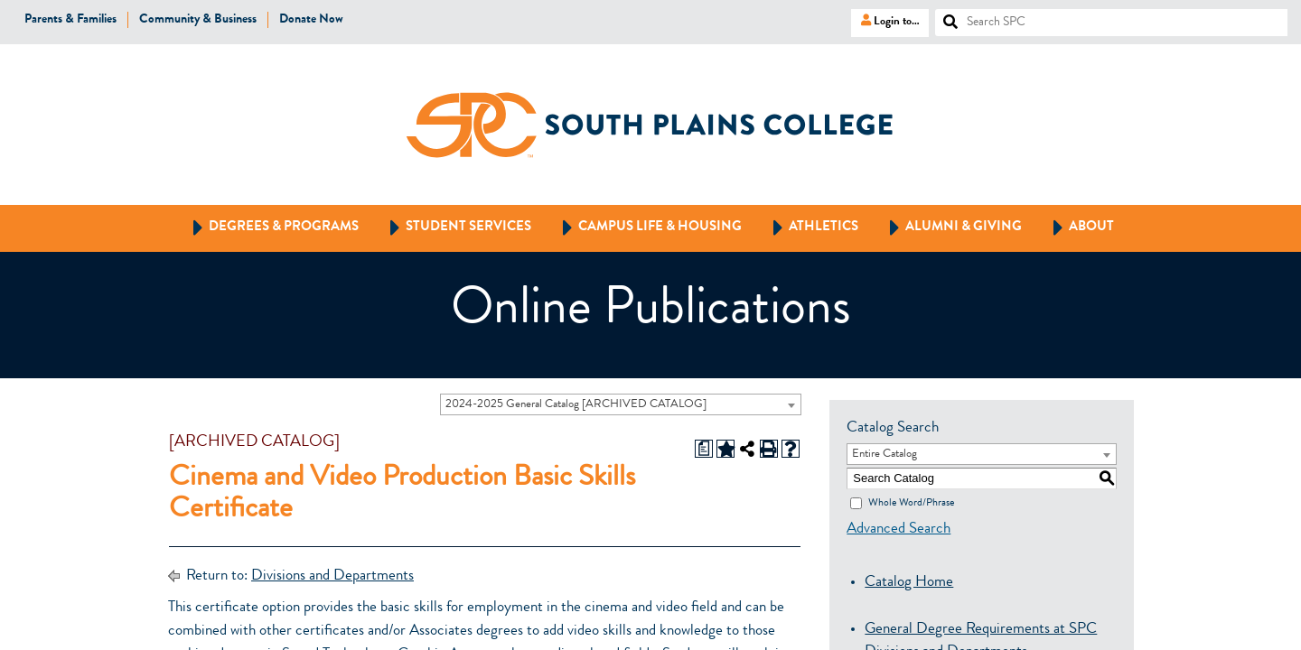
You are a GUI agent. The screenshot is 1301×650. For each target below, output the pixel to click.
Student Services (452, 228)
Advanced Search (898, 529)
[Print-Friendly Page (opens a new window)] (769, 449)
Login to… (885, 21)
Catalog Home (909, 582)
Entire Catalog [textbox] (884, 454)
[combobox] (620, 404)
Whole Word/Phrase (911, 502)
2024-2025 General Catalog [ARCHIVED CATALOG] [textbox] (576, 405)
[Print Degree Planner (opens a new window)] (704, 449)
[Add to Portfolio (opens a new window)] (725, 449)
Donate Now (311, 20)
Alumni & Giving (947, 228)
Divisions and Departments (332, 576)
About (1075, 228)
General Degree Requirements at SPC (981, 629)
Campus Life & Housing (644, 228)
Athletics (807, 228)
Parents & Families (70, 20)
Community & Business (198, 20)
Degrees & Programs (267, 228)
